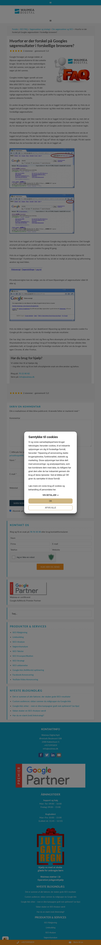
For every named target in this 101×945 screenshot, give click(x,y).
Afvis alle (50, 507)
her (54, 489)
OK (50, 501)
